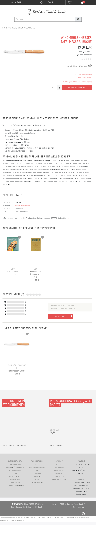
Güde (37, 464)
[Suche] (78, 19)
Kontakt (59, 464)
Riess (37, 479)
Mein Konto (59, 476)
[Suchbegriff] (44, 19)
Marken (12, 28)
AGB (15, 473)
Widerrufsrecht (15, 476)
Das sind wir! (15, 464)
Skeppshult (37, 473)
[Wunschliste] (70, 3)
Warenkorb (59, 473)
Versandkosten (86, 54)
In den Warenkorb (77, 87)
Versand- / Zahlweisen (15, 467)
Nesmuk (37, 476)
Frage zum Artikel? (84, 77)
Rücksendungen (15, 470)
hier (68, 218)
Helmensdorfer (37, 482)
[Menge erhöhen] (59, 87)
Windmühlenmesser (27, 28)
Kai (37, 470)
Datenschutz (15, 479)
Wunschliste (59, 470)
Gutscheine (59, 467)
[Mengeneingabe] (52, 87)
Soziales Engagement (15, 485)
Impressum (15, 482)
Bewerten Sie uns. (59, 479)
